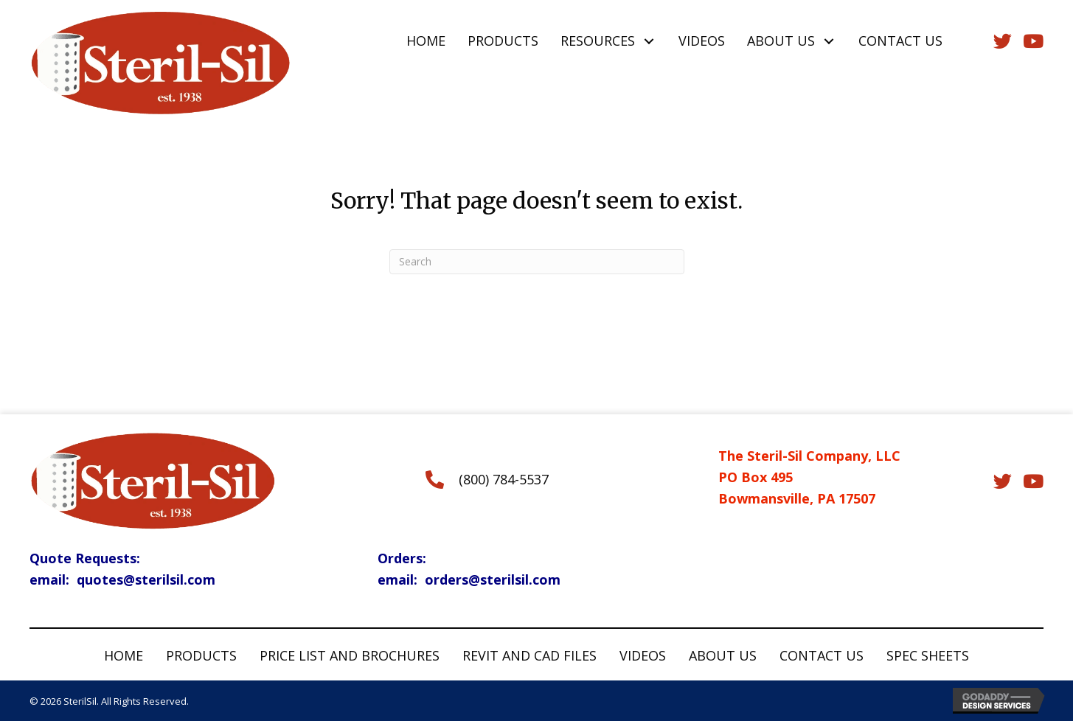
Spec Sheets (927, 655)
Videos (642, 655)
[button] (649, 41)
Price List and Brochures (350, 655)
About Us (723, 655)
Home (123, 655)
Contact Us (821, 655)
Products (201, 655)
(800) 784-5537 (504, 479)
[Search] (536, 261)
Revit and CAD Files (529, 655)
